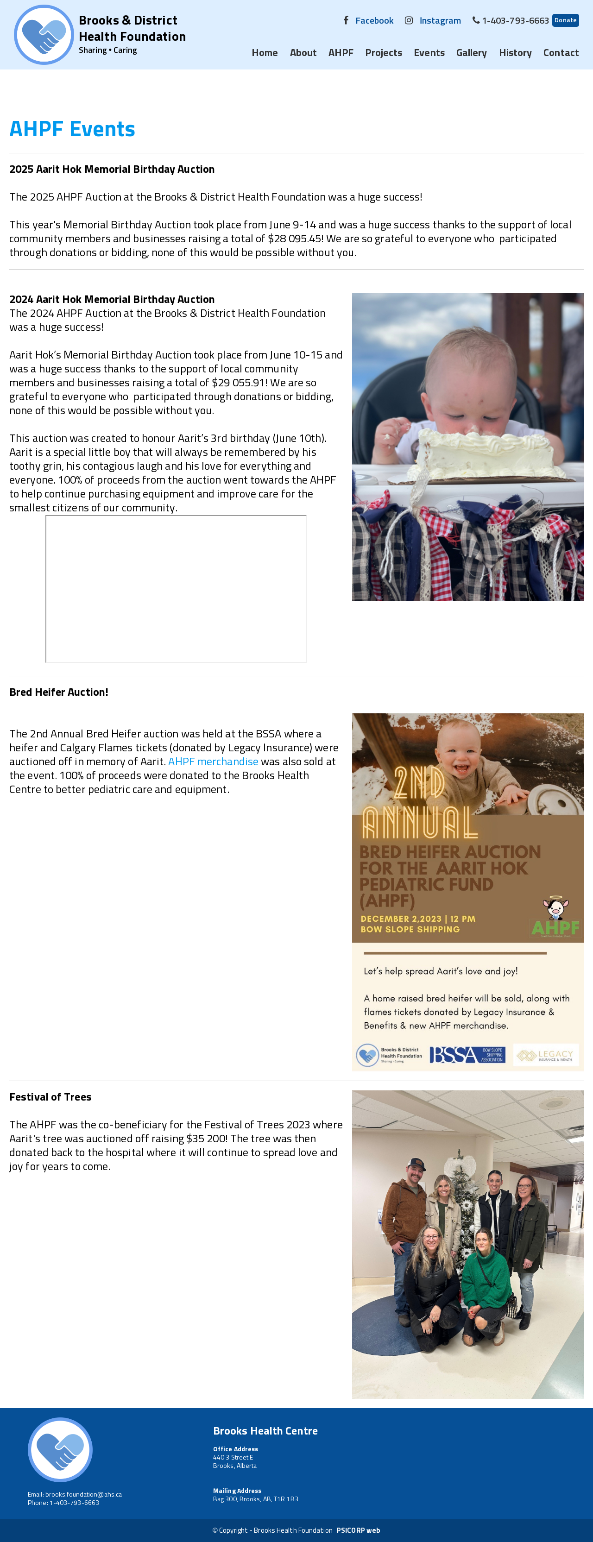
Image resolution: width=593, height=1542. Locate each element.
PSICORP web (358, 1530)
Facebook (374, 20)
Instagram (440, 20)
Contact (561, 53)
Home (265, 53)
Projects (383, 53)
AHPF (340, 53)
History (515, 53)
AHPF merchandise (214, 762)
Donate (566, 20)
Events (429, 53)
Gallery (471, 53)
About (303, 53)
